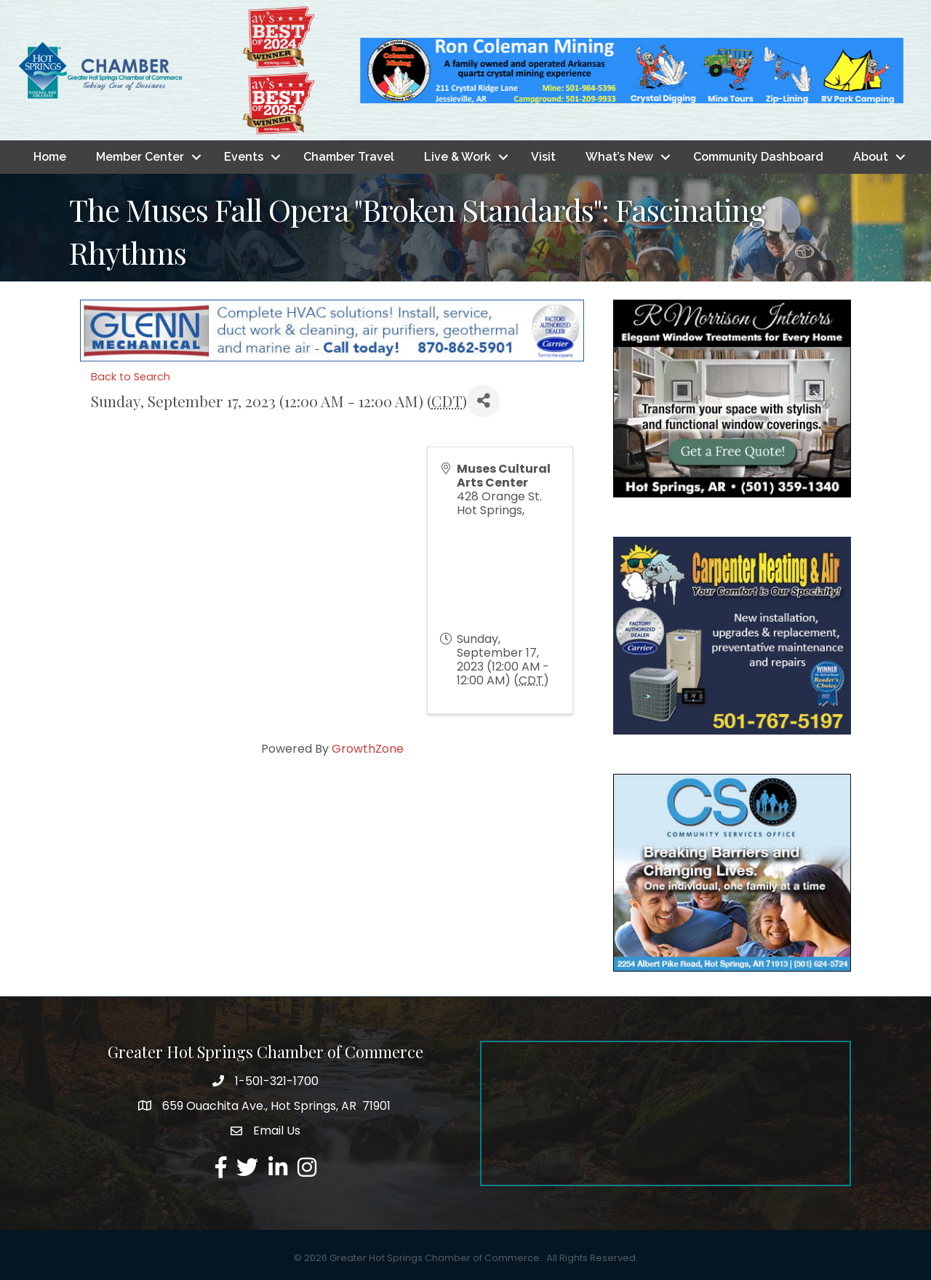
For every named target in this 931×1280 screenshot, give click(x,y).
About (870, 157)
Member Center (140, 157)
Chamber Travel (348, 157)
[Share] (483, 401)
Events (243, 157)
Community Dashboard (758, 157)
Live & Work (457, 157)
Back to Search (130, 376)
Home (49, 157)
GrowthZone (368, 748)
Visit (543, 157)
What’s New (619, 157)
